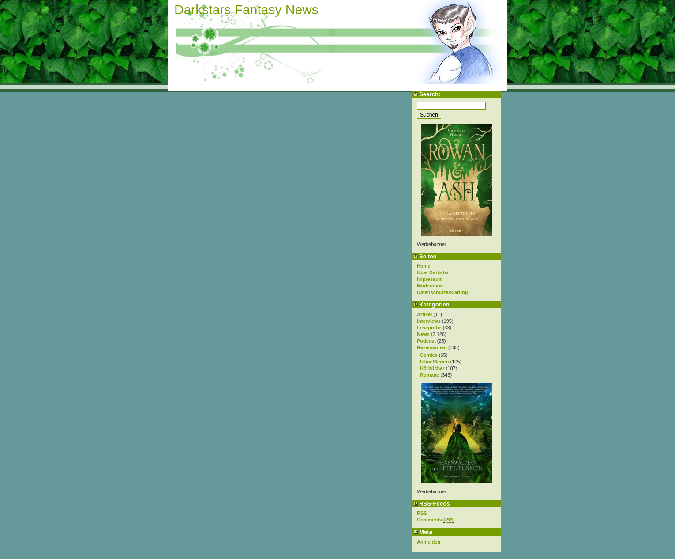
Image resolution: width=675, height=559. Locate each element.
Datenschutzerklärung (442, 292)
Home (424, 265)
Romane (429, 375)
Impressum (430, 279)
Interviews (429, 321)
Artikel (424, 314)
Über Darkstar (433, 272)
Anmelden (428, 541)
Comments (435, 520)
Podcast (426, 341)
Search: (429, 94)
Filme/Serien (434, 361)
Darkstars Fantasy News (246, 9)
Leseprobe (429, 327)
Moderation (430, 285)
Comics (429, 355)
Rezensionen (432, 347)
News (423, 334)
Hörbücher (432, 368)
